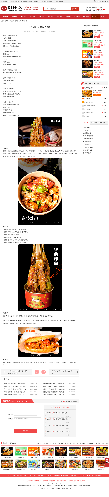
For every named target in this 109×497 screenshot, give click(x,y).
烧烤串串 (68, 16)
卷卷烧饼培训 (98, 31)
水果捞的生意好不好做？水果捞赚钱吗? (53, 383)
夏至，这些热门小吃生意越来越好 (62, 372)
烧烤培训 (96, 60)
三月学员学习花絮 (88, 150)
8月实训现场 (86, 127)
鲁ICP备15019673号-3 (54, 483)
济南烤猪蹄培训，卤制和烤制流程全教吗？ (15, 392)
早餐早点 (100, 7)
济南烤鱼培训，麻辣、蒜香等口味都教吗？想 (54, 389)
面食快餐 (88, 10)
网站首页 (6, 16)
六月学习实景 (87, 144)
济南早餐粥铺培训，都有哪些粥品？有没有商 (15, 389)
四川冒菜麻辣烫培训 (90, 105)
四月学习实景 (87, 153)
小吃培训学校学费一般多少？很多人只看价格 (54, 395)
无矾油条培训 (98, 70)
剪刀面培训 (87, 109)
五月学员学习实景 (88, 147)
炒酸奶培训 (97, 40)
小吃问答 (24, 21)
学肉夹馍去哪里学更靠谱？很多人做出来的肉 (15, 395)
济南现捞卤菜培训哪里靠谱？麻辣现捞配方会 (54, 392)
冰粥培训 (86, 116)
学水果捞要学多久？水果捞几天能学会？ (53, 386)
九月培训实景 (87, 133)
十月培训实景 (87, 130)
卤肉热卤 (94, 7)
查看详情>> (96, 95)
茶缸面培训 (97, 50)
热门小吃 (15, 16)
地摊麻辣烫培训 (88, 88)
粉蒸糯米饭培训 (88, 102)
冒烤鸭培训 (87, 98)
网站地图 (98, 475)
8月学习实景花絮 (88, 136)
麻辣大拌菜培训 (88, 112)
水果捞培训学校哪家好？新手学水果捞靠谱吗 (15, 383)
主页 (11, 21)
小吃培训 (88, 7)
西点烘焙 (100, 10)
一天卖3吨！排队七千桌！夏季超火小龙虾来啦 (17, 372)
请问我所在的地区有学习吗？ (27, 422)
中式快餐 (94, 10)
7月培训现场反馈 (88, 138)
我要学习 (97, 37)
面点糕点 (77, 16)
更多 (102, 16)
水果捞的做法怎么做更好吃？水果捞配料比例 (15, 386)
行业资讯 (95, 16)
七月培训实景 (87, 141)
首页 (9, 475)
